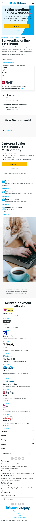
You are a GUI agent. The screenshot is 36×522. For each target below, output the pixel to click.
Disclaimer (20, 515)
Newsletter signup (10, 495)
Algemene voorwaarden (19, 511)
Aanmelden (14, 168)
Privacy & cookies (19, 513)
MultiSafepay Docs (6, 478)
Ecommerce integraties (18, 478)
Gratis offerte (14, 164)
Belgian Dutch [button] (9, 453)
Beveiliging (11, 488)
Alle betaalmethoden (17, 466)
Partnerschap (12, 473)
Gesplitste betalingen (8, 62)
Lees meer (5, 188)
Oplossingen (4, 37)
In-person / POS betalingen (18, 464)
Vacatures (31, 488)
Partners (17, 435)
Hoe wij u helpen (13, 468)
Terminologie (24, 488)
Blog (15, 488)
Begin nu (16, 26)
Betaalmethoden (14, 37)
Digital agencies (30, 473)
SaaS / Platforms (21, 473)
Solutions (17, 431)
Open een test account (14, 480)
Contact (17, 448)
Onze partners (5, 473)
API (25, 478)
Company (17, 444)
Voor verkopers (9, 130)
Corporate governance (19, 517)
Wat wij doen (4, 486)
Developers (17, 440)
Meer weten (6, 318)
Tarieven (6, 468)
